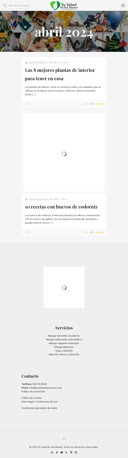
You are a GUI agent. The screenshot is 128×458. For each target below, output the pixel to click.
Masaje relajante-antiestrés (64, 343)
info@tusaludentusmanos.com (45, 387)
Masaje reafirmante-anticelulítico (64, 339)
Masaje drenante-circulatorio (64, 335)
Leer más (99, 103)
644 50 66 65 (40, 384)
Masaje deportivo (64, 346)
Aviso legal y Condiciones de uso (39, 401)
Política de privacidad (33, 391)
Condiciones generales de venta (39, 408)
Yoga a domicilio (64, 350)
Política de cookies (31, 397)
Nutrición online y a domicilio (64, 354)
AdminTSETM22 (37, 62)
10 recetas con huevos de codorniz (61, 207)
